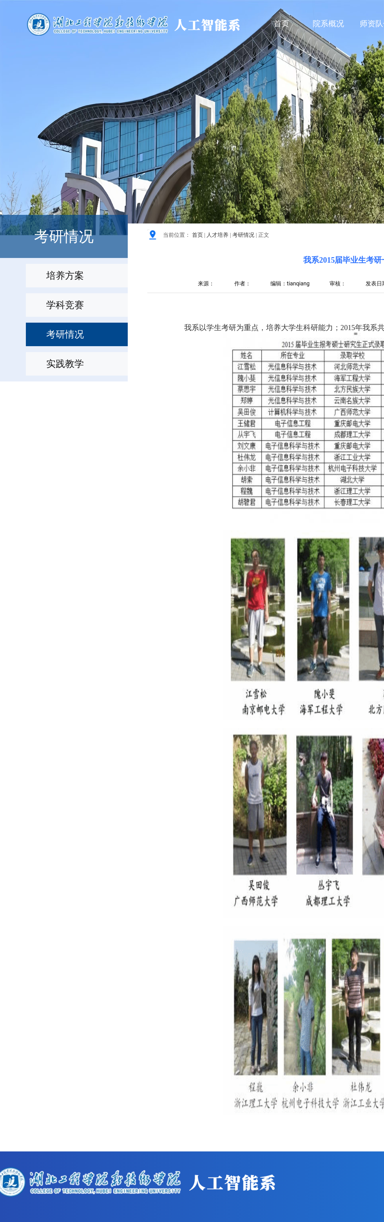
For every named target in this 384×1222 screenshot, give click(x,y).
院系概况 (328, 23)
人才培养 (217, 235)
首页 (281, 23)
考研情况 (243, 235)
